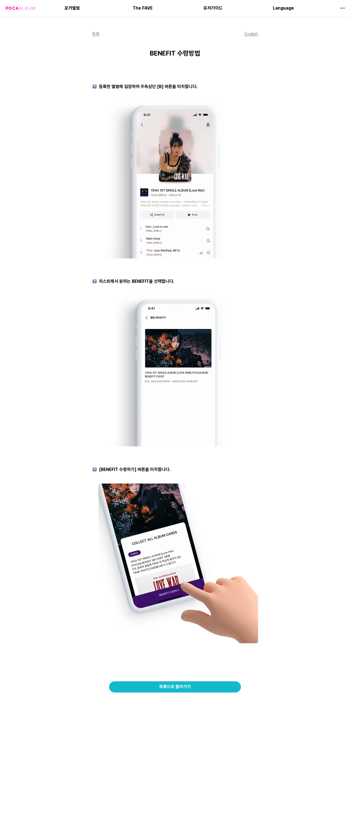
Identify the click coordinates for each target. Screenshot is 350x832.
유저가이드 (213, 8)
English (251, 34)
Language (283, 8)
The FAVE (143, 8)
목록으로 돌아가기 (175, 686)
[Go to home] (20, 8)
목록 (96, 34)
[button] (342, 8)
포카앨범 (72, 8)
